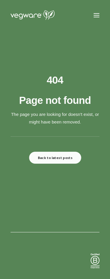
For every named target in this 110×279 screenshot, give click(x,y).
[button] (96, 15)
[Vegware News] (44, 15)
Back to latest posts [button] (55, 157)
